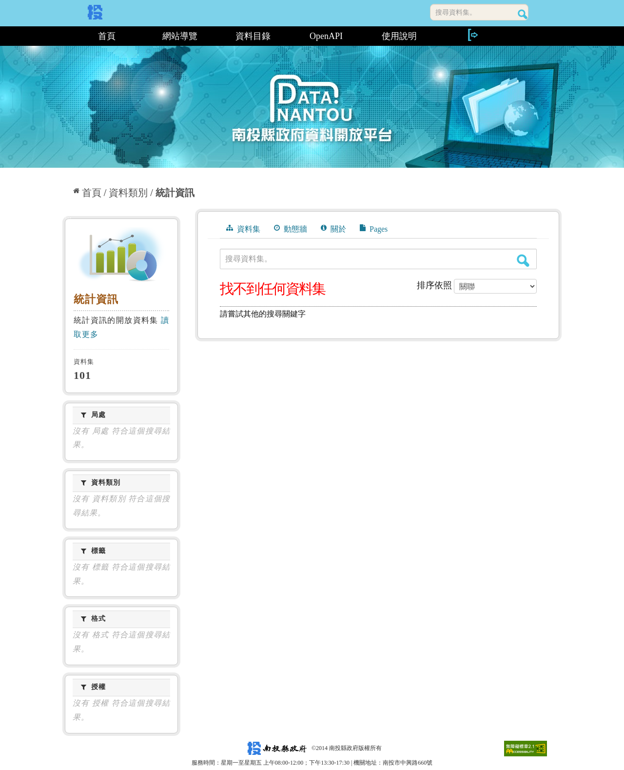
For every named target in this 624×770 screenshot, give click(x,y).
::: (66, 36)
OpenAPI (326, 36)
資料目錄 (253, 36)
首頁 (107, 36)
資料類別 (128, 192)
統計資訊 (175, 192)
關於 (333, 228)
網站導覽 (179, 36)
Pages (374, 228)
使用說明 (399, 36)
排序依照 (434, 285)
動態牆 (290, 228)
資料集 (243, 228)
